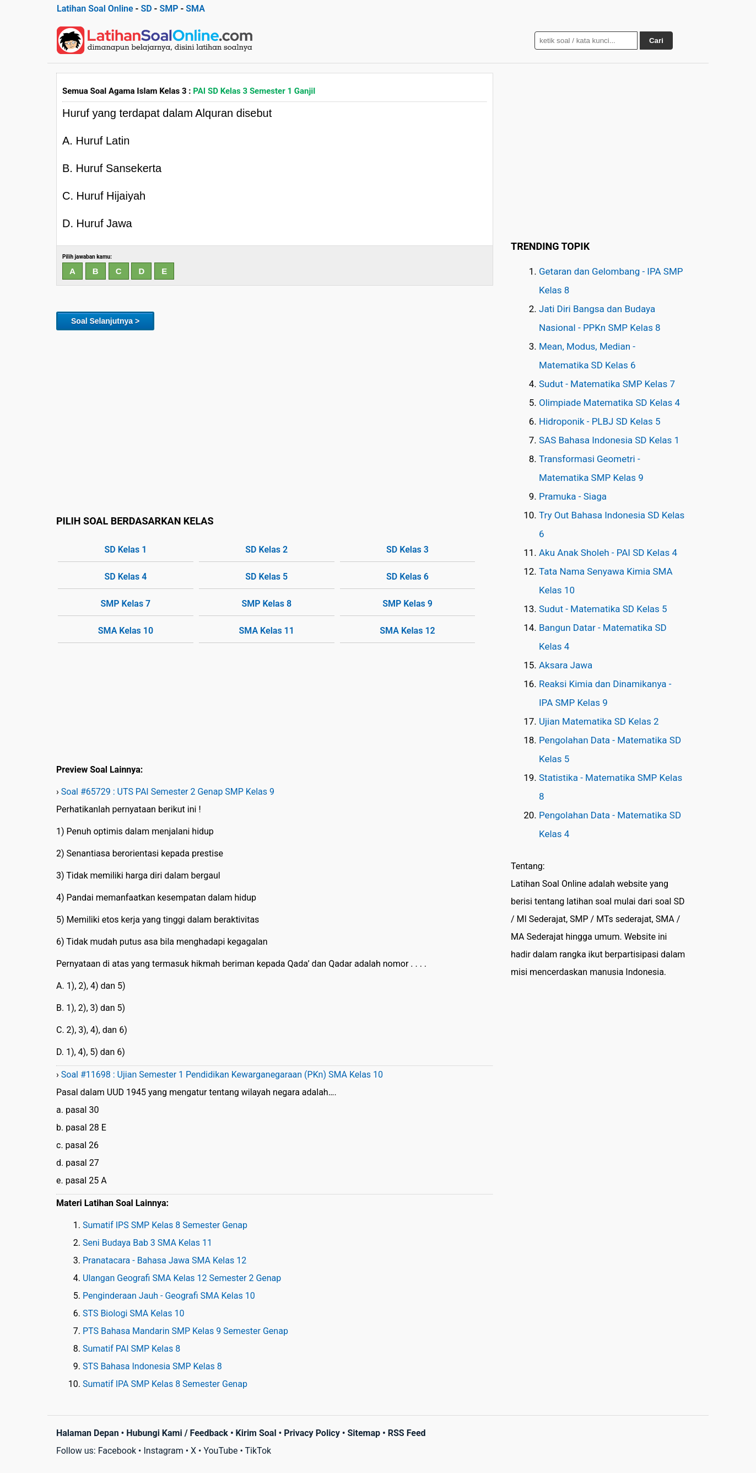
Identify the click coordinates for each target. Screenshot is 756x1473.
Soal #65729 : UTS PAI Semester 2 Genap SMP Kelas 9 (167, 791)
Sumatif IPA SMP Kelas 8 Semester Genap (165, 1384)
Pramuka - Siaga (573, 496)
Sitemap (363, 1433)
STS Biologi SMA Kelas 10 (133, 1313)
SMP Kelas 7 (126, 603)
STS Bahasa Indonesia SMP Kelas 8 (152, 1366)
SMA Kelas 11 (266, 630)
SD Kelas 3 (407, 549)
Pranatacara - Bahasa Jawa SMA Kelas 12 (164, 1260)
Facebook (117, 1450)
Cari (656, 40)
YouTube (220, 1450)
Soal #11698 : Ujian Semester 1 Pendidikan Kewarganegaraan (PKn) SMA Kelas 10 (222, 1074)
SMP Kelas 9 (407, 603)
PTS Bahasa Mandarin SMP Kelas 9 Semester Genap (185, 1331)
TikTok (258, 1450)
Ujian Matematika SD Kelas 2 (599, 721)
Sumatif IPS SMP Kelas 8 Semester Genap (165, 1225)
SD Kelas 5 (266, 576)
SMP (168, 8)
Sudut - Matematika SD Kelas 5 (603, 608)
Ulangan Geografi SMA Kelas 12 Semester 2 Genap (182, 1278)
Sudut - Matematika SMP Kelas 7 (607, 383)
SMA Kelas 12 (407, 630)
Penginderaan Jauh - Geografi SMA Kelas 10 (169, 1295)
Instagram (163, 1450)
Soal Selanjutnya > (105, 321)
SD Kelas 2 (266, 549)
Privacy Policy (311, 1433)
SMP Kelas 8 (266, 603)
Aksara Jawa (565, 665)
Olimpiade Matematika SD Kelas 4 (609, 402)
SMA (195, 8)
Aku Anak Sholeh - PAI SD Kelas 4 (608, 552)
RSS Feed (407, 1433)
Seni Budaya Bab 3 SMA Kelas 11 (147, 1243)
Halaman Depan (87, 1433)
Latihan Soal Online (95, 8)
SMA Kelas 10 (125, 630)
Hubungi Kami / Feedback (177, 1433)
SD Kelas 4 (126, 576)
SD (146, 8)
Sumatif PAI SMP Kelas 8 (131, 1348)
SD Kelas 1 (126, 549)
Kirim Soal (256, 1433)
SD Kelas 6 (407, 576)
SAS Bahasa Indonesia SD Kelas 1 (609, 440)
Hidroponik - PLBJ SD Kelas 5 (600, 421)
